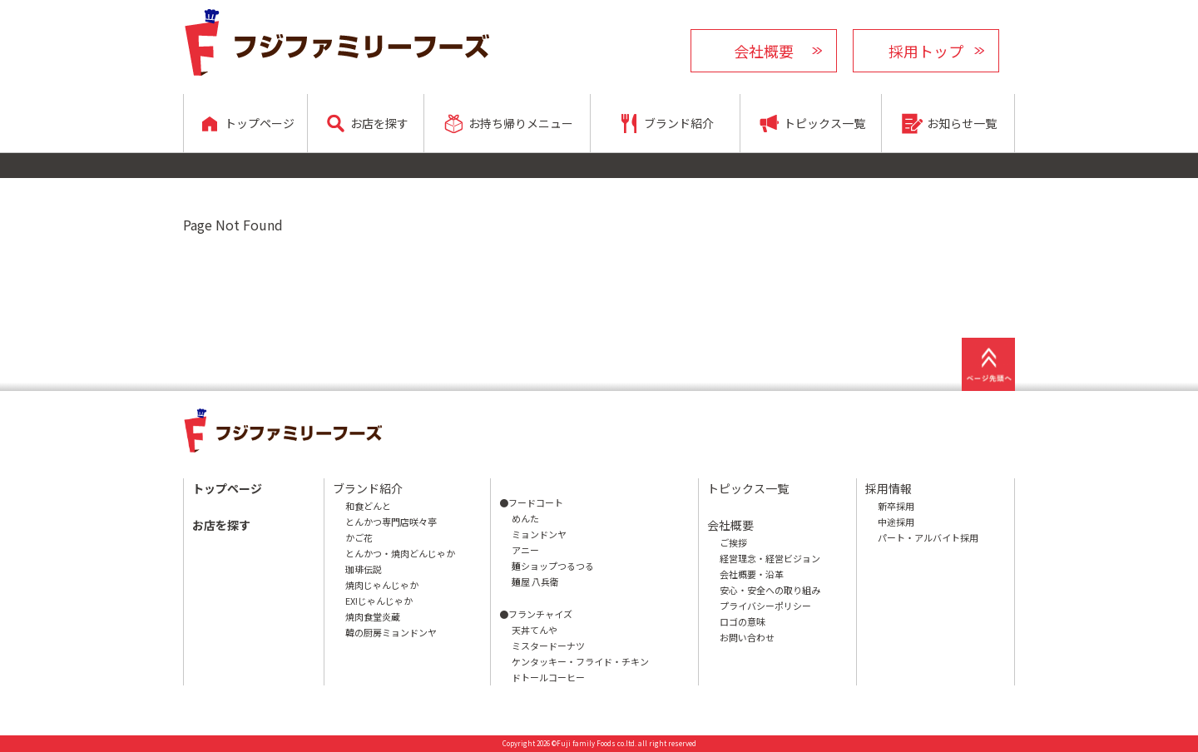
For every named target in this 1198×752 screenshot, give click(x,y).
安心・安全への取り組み (770, 589)
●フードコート (531, 502)
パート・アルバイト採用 (928, 537)
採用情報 (888, 488)
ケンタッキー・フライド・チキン (580, 661)
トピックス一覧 (748, 488)
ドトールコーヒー (548, 677)
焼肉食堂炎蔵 (372, 616)
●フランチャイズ (535, 614)
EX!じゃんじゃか (379, 600)
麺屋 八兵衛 (535, 581)
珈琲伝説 (363, 569)
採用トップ (926, 51)
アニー (525, 550)
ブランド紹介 (368, 488)
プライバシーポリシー (765, 605)
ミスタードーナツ (548, 645)
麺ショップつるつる (553, 565)
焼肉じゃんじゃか (381, 584)
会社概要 (764, 51)
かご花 (359, 537)
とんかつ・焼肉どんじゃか (400, 553)
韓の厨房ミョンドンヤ (391, 632)
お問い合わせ (747, 637)
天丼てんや (534, 629)
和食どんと (368, 505)
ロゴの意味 (742, 621)
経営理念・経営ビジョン (770, 558)
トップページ (227, 488)
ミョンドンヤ (539, 534)
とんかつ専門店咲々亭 (391, 521)
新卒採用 (896, 505)
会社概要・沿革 (752, 574)
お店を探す (221, 525)
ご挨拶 (733, 542)
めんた (525, 518)
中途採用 (896, 521)
